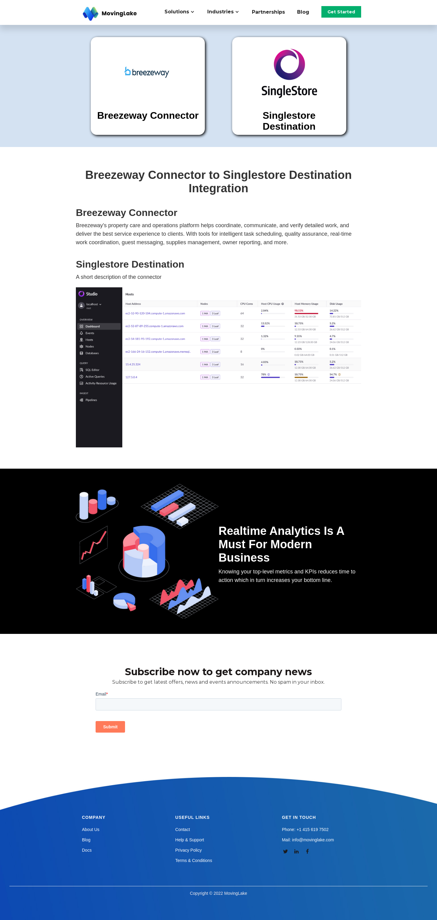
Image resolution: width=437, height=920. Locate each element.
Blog (303, 12)
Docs (87, 850)
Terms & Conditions (193, 860)
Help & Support (189, 839)
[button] (182, 12)
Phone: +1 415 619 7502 (305, 829)
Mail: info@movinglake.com (308, 839)
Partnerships (268, 12)
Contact (182, 829)
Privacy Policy (188, 850)
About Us (91, 829)
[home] (110, 14)
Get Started (341, 12)
